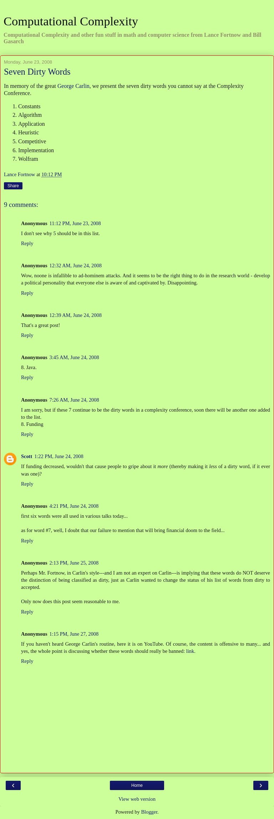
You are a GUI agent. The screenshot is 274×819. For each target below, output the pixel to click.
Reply (27, 243)
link (190, 651)
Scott (26, 456)
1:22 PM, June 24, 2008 (58, 456)
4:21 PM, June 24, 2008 (74, 506)
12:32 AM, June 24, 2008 (76, 265)
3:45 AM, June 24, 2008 (74, 357)
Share (13, 185)
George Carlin (73, 86)
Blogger (149, 812)
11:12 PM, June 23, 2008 (75, 223)
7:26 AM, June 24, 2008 (74, 400)
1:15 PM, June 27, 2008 (74, 634)
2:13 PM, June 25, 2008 (74, 563)
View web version (137, 799)
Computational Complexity (71, 21)
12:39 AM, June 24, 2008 (76, 315)
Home (137, 785)
